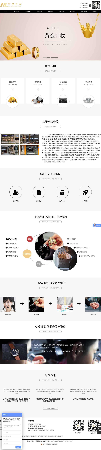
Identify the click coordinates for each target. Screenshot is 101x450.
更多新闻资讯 (50, 408)
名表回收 (37, 82)
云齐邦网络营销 (59, 441)
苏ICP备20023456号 (69, 441)
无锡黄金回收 (27, 436)
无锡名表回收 (34, 436)
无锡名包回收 (48, 436)
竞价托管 (60, 436)
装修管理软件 (41, 436)
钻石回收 (88, 82)
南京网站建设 (54, 436)
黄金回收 (12, 82)
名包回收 (63, 82)
